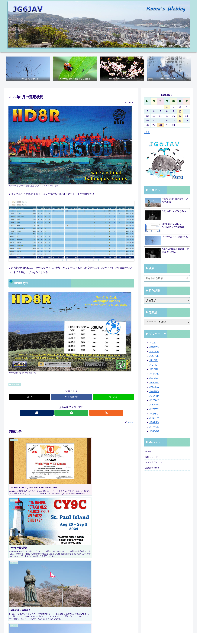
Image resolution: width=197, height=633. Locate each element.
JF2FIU (153, 365)
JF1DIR (153, 360)
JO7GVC (154, 400)
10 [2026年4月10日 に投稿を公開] (180, 111)
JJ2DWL (154, 383)
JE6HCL (154, 356)
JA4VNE (154, 352)
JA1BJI (153, 343)
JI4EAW (153, 378)
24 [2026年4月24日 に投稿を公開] (180, 121)
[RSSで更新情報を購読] (77, 413)
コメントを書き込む (71, 535)
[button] (129, 594)
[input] (167, 279)
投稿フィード (152, 457)
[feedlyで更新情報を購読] (71, 413)
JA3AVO (154, 347)
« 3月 (147, 132)
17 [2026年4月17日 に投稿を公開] (180, 116)
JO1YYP (154, 396)
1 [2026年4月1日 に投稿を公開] (167, 107)
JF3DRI (153, 369)
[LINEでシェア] (113, 397)
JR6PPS (154, 422)
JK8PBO (154, 391)
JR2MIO (153, 414)
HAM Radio (14, 384)
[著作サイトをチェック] (65, 413)
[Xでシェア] (29, 397)
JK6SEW (154, 387)
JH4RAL (154, 374)
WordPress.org (153, 469)
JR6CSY (154, 418)
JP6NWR (154, 405)
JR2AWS (154, 409)
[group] (24, 595)
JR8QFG (154, 431)
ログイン (150, 452)
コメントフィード (155, 463)
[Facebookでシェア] (71, 397)
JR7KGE (154, 427)
